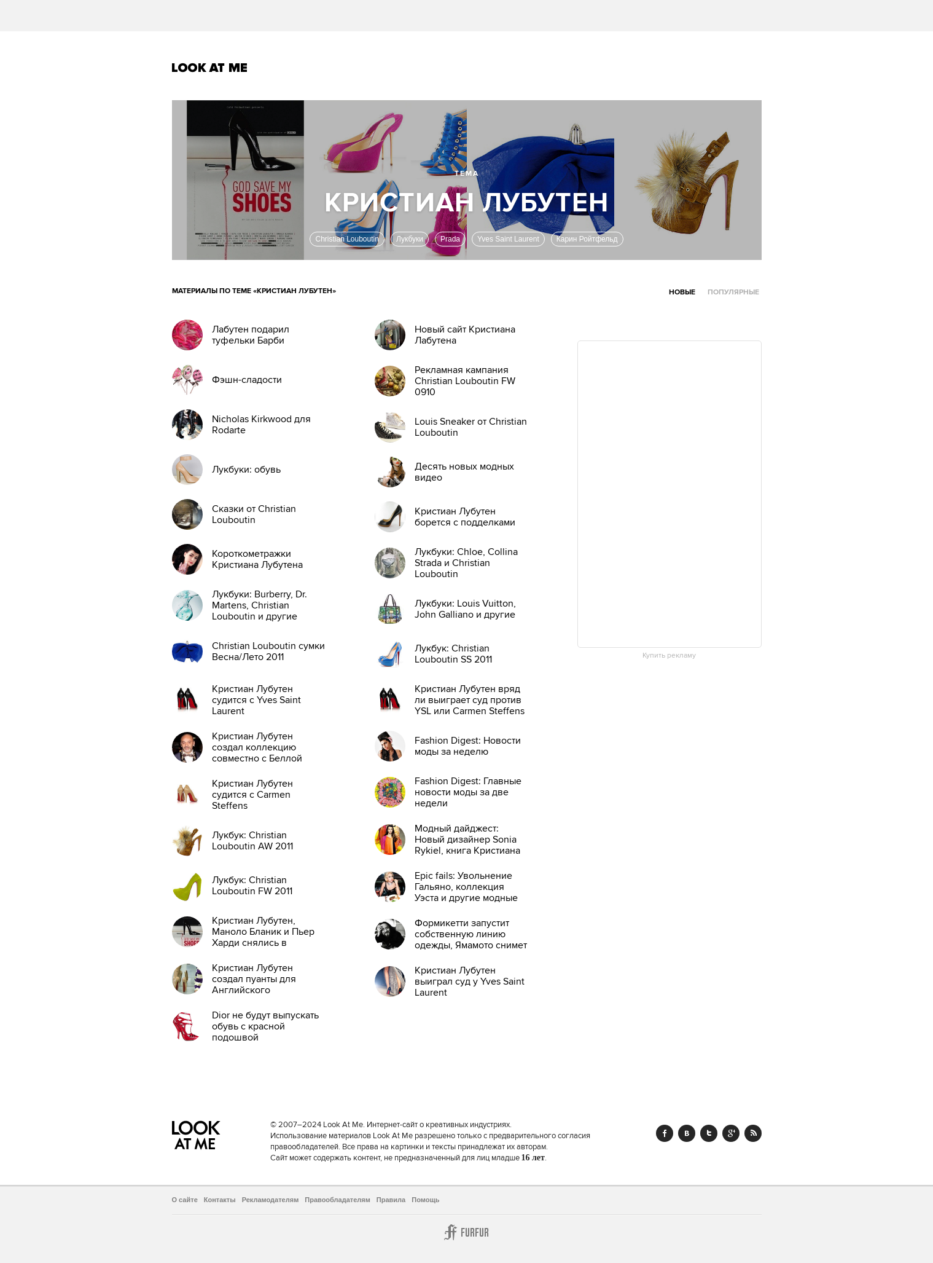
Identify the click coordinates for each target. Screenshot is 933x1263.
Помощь (425, 1199)
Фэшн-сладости (247, 379)
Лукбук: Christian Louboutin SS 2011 (453, 654)
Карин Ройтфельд (587, 239)
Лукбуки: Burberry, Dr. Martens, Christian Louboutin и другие (259, 605)
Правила (391, 1199)
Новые (682, 292)
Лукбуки (409, 239)
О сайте (185, 1199)
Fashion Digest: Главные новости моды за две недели (468, 792)
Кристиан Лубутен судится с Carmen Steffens (252, 794)
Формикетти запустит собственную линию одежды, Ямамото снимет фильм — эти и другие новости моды (471, 945)
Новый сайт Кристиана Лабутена (465, 335)
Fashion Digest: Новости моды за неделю (468, 746)
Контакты (220, 1199)
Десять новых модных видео (464, 472)
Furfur (467, 1232)
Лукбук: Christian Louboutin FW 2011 (252, 886)
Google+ (731, 1133)
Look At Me (210, 68)
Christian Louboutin (346, 239)
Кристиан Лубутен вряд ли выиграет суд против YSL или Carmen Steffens (470, 700)
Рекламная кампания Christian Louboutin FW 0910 (465, 381)
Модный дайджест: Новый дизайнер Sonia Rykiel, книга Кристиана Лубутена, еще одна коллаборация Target (467, 850)
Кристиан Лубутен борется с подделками (465, 517)
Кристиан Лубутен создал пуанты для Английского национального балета (262, 984)
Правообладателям (337, 1199)
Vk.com (686, 1133)
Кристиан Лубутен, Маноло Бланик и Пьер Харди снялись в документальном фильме (268, 937)
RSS (753, 1133)
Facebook (664, 1133)
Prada (450, 239)
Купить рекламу (669, 655)
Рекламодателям (270, 1199)
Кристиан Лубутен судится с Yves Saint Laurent (256, 700)
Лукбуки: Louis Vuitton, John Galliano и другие (465, 609)
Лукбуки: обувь (246, 469)
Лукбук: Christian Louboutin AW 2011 (252, 841)
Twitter (708, 1133)
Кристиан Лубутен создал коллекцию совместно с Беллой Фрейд (257, 753)
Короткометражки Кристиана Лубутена (257, 559)
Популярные (733, 292)
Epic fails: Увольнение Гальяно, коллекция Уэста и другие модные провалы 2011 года (466, 892)
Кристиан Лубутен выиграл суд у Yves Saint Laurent (470, 981)
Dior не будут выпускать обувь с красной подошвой (265, 1026)
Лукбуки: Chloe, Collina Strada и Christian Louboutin (466, 563)
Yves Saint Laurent (508, 239)
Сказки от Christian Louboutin (254, 514)
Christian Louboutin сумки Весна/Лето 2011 (268, 651)
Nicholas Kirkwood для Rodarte (261, 425)
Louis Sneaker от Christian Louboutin (471, 427)
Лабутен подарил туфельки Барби (250, 335)
